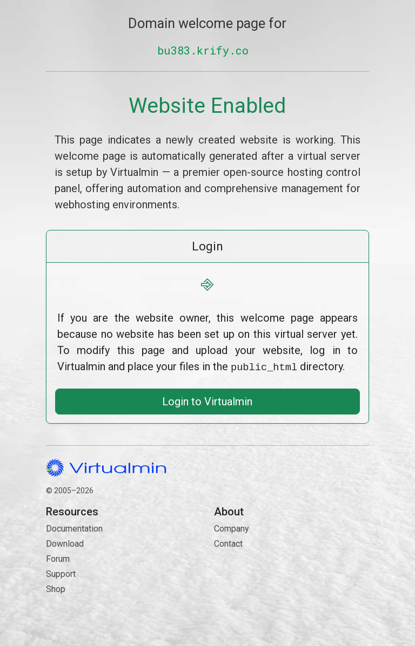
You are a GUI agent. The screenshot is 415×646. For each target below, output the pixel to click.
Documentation (74, 527)
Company (231, 527)
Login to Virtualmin (207, 400)
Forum (58, 558)
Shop (55, 588)
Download (65, 543)
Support (61, 573)
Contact (291, 581)
